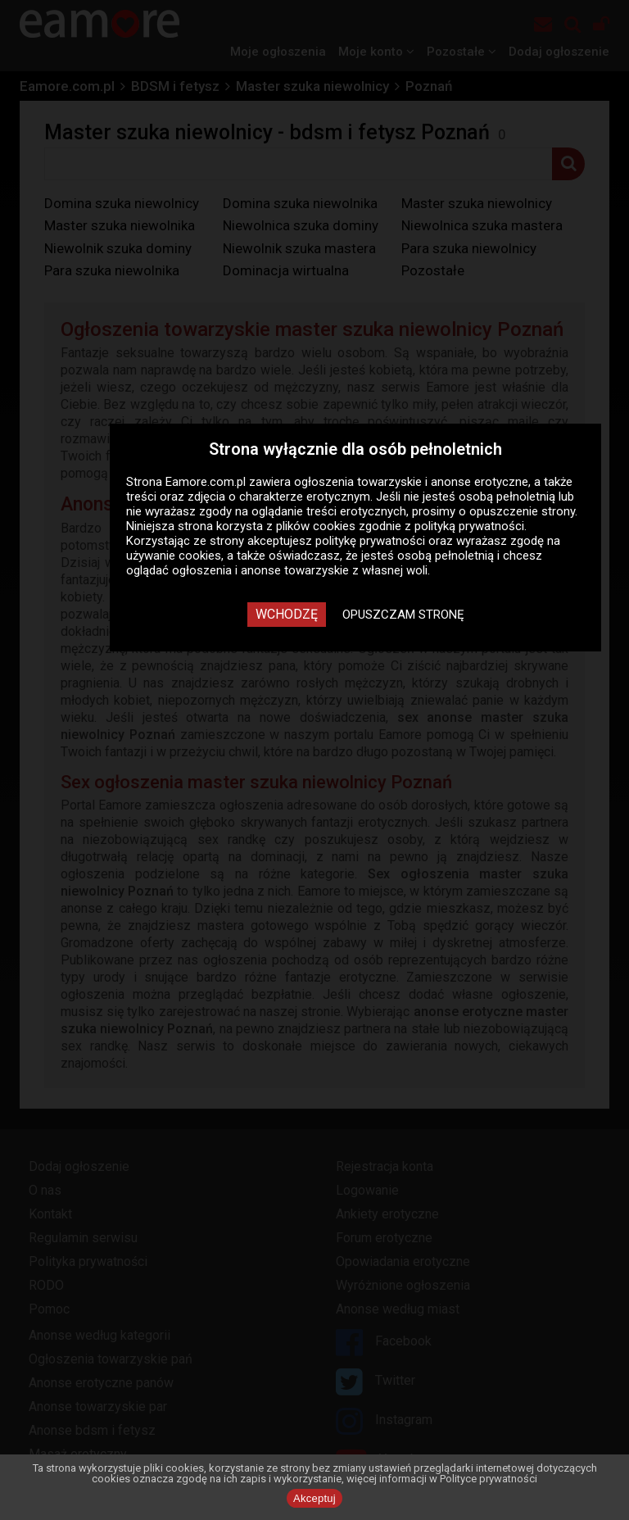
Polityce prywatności (488, 1478)
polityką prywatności (469, 526)
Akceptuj (314, 1498)
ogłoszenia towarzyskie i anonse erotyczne (411, 481)
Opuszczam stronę (403, 614)
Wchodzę (287, 614)
